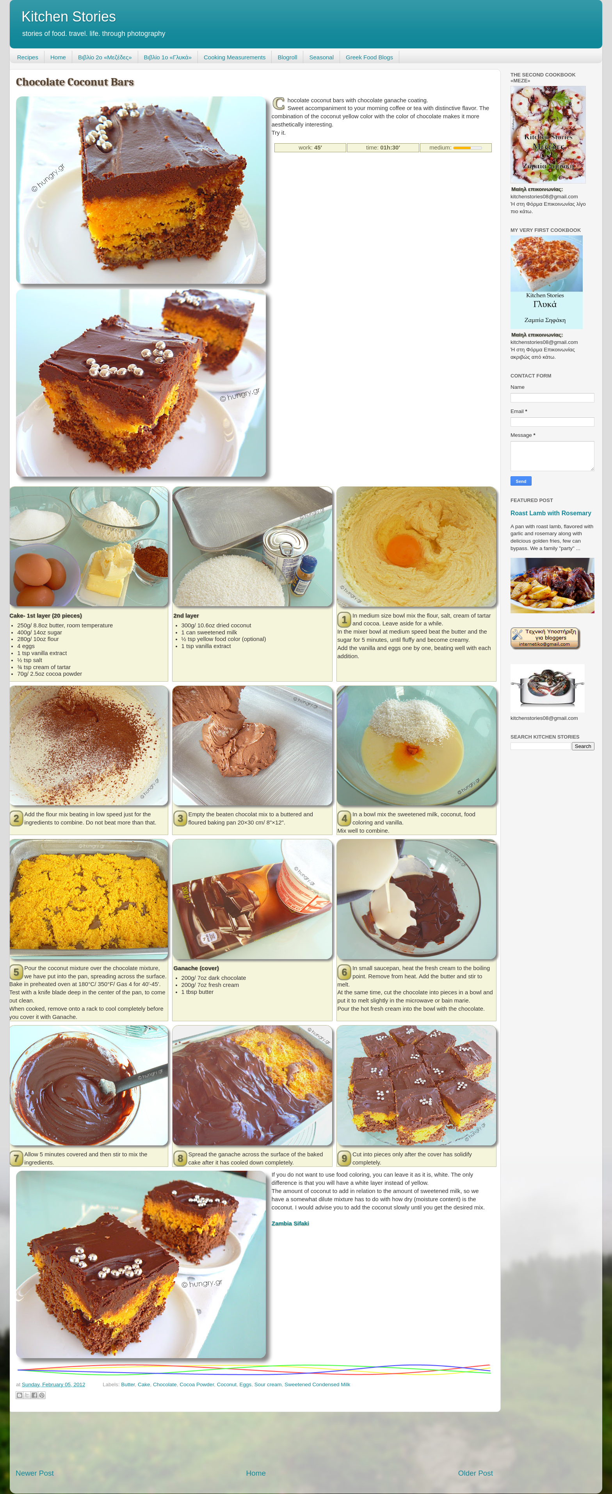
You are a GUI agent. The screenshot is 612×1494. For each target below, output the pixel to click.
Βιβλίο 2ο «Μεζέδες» (105, 57)
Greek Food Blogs (369, 57)
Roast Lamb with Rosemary (551, 513)
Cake (144, 1384)
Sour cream (268, 1384)
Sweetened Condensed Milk (317, 1384)
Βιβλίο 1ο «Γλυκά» (168, 57)
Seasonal (321, 57)
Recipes (27, 57)
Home (58, 57)
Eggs (245, 1384)
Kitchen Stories (68, 17)
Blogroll (287, 57)
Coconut (227, 1384)
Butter (128, 1384)
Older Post (475, 1473)
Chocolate (165, 1384)
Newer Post (35, 1473)
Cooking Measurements (234, 57)
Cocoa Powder (197, 1384)
